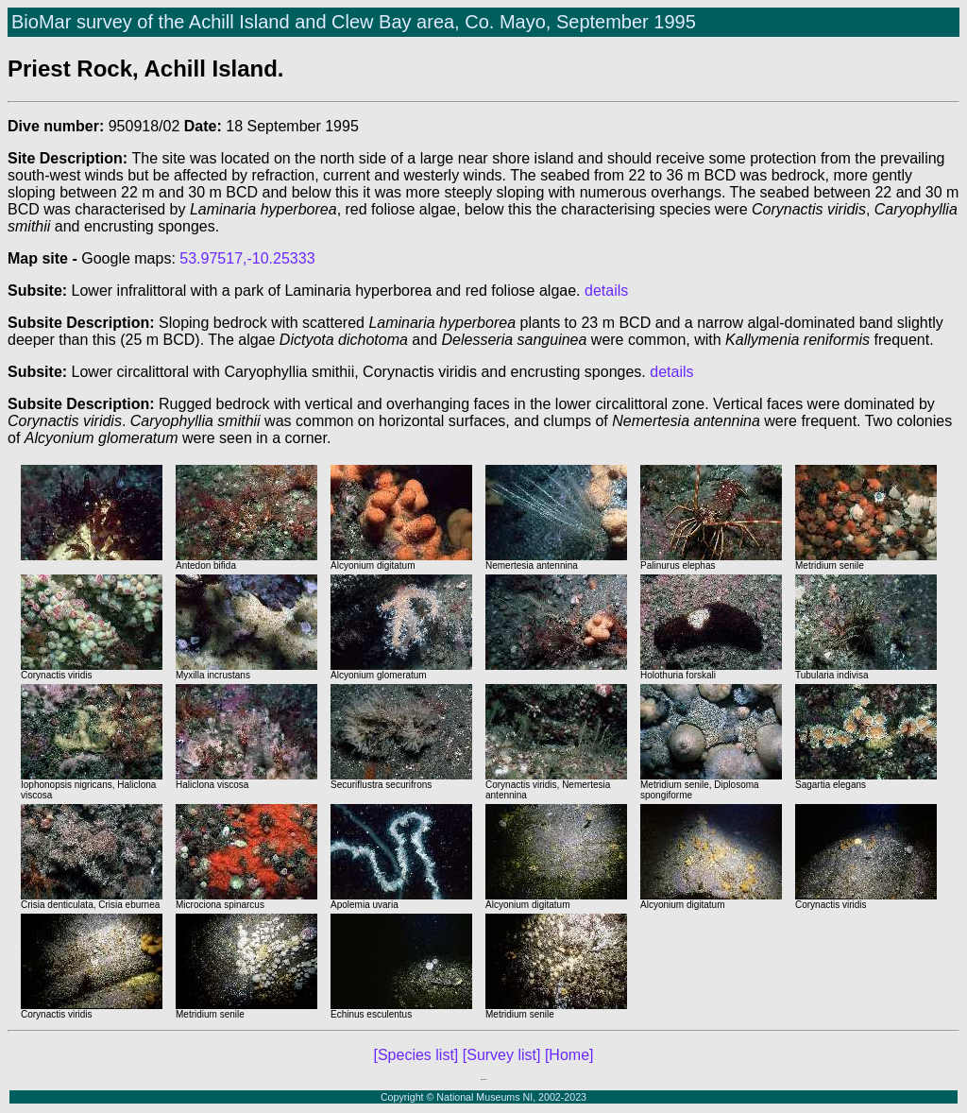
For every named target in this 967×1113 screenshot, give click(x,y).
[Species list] (416, 1055)
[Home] (569, 1055)
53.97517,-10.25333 (246, 258)
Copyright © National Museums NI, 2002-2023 (483, 1097)
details (606, 291)
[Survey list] (502, 1055)
